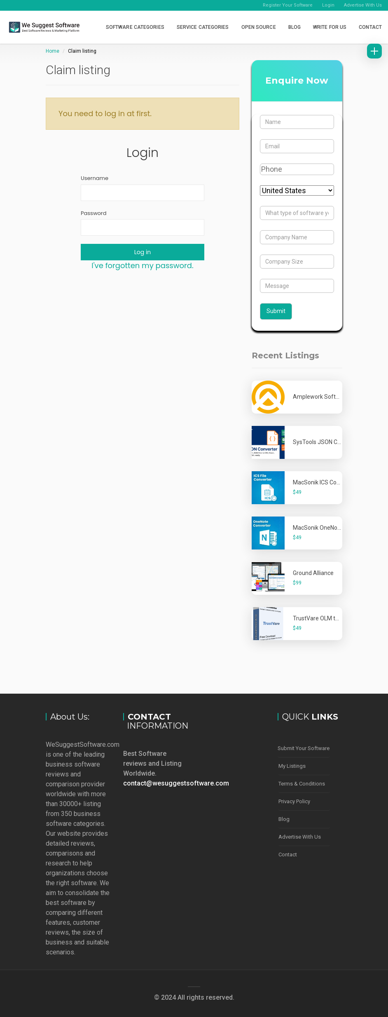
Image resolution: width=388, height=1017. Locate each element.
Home (52, 51)
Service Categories (203, 27)
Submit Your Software (304, 748)
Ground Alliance (313, 573)
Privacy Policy (294, 798)
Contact (370, 27)
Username (94, 178)
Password (94, 213)
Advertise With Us (363, 5)
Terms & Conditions (301, 782)
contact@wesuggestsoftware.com (176, 783)
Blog (294, 27)
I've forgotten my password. (142, 265)
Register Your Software (288, 5)
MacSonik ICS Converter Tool (330, 482)
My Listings (292, 765)
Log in (142, 252)
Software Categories (135, 27)
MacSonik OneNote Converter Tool (337, 527)
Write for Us (329, 27)
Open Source (258, 27)
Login (328, 5)
